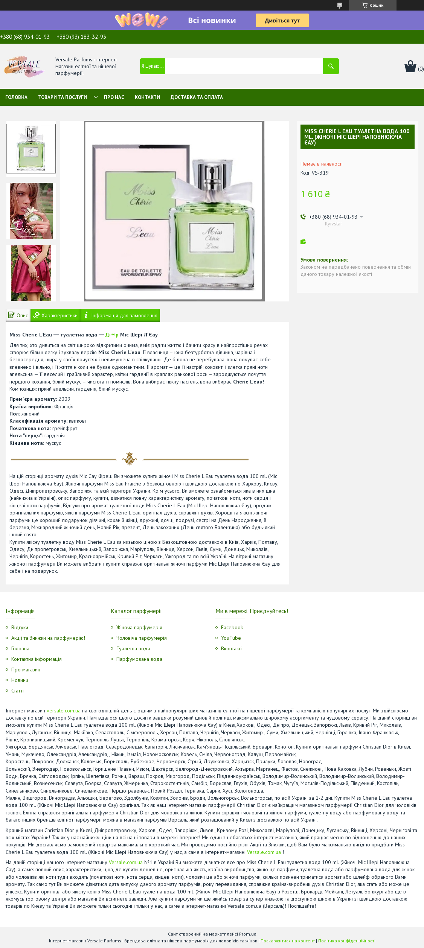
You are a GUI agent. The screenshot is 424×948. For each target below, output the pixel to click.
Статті (17, 690)
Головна (16, 97)
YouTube (231, 638)
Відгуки (19, 627)
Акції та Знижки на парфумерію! (48, 638)
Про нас (114, 97)
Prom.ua (247, 934)
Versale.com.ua (264, 852)
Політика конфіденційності (346, 940)
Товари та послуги (62, 97)
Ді (108, 334)
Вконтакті (231, 648)
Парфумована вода (139, 659)
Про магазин (25, 669)
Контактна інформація (36, 659)
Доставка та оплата (197, 97)
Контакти (147, 97)
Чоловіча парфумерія (141, 638)
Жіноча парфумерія (139, 627)
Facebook (232, 627)
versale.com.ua (64, 710)
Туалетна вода (133, 648)
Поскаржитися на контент (288, 940)
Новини (19, 680)
